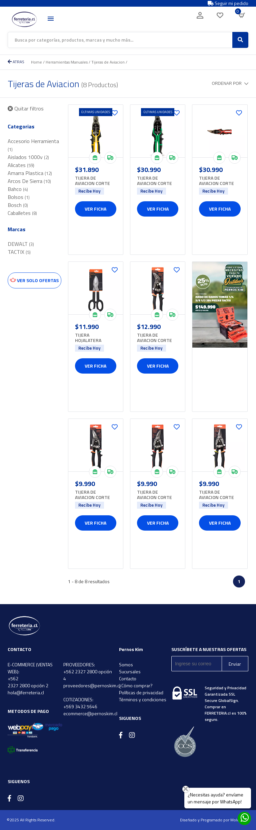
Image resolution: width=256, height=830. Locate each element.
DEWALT (21, 244)
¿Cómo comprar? (136, 685)
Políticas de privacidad (141, 692)
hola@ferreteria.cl (26, 692)
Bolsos (19, 197)
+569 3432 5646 (80, 706)
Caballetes (22, 213)
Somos (126, 664)
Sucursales (130, 671)
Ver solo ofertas (34, 280)
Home (36, 62)
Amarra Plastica (30, 173)
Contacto (127, 678)
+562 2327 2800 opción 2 (28, 682)
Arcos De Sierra (29, 181)
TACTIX (19, 252)
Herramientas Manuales (67, 62)
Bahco (18, 189)
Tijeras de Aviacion (108, 62)
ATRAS (16, 62)
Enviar (235, 663)
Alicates (21, 165)
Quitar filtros (26, 108)
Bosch (18, 205)
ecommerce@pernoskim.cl (90, 713)
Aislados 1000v (28, 157)
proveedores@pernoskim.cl (91, 685)
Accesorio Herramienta (33, 145)
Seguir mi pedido (228, 3)
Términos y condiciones (142, 699)
